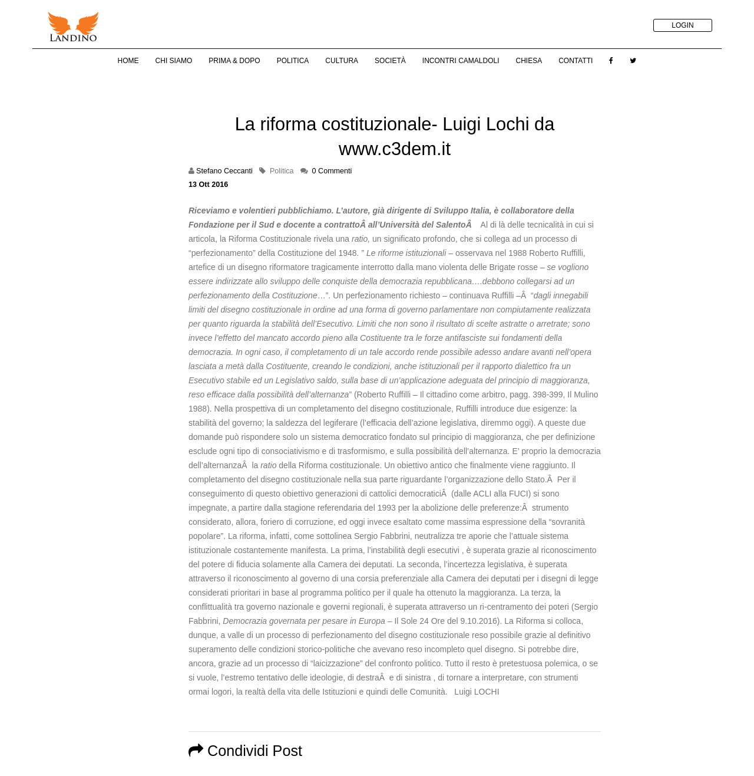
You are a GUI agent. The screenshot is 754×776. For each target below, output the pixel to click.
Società (390, 61)
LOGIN (682, 25)
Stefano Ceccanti (224, 171)
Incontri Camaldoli (461, 61)
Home (128, 61)
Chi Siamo (174, 61)
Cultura (341, 61)
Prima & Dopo (234, 61)
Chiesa (528, 61)
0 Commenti (332, 171)
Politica (293, 61)
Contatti (575, 61)
